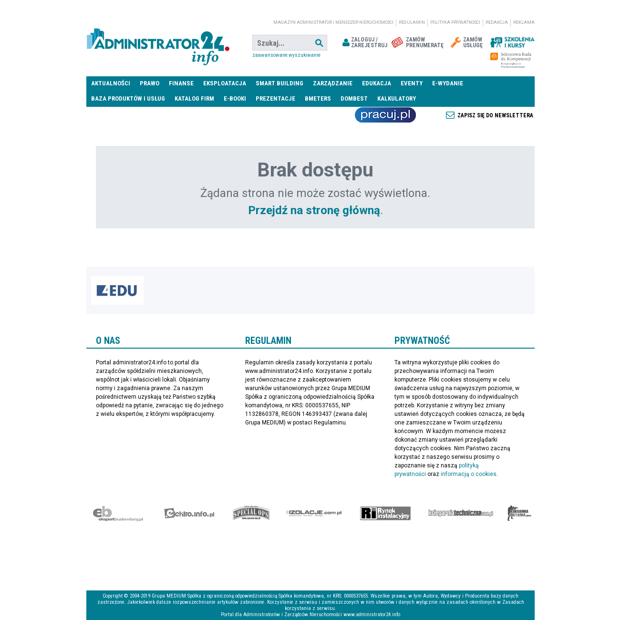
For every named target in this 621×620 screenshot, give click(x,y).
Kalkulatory (396, 98)
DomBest (354, 98)
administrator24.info (157, 43)
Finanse (181, 83)
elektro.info (189, 513)
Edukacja (376, 83)
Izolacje (314, 513)
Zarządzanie (332, 83)
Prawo (149, 83)
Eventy (412, 83)
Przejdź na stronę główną (314, 210)
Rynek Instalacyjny (385, 513)
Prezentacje (275, 98)
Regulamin (412, 22)
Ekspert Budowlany (118, 513)
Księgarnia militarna (519, 513)
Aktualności (110, 83)
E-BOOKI (235, 98)
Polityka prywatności (455, 22)
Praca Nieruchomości (385, 115)
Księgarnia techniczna (460, 513)
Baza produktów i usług (128, 98)
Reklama (524, 22)
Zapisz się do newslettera (495, 115)
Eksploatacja (224, 83)
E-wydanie (447, 83)
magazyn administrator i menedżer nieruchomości (333, 22)
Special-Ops (251, 513)
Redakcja (497, 22)
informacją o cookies (469, 474)
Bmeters (318, 98)
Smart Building (279, 83)
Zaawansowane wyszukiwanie (286, 55)
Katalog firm (194, 98)
